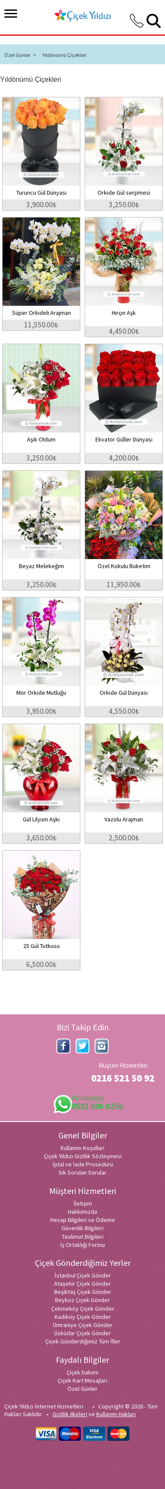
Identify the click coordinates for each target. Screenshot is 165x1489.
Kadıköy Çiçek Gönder (83, 1316)
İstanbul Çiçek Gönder (83, 1275)
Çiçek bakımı (82, 1372)
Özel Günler (82, 1388)
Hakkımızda (82, 1211)
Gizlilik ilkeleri (69, 1414)
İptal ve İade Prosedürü (82, 1164)
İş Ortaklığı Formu (82, 1244)
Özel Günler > (20, 55)
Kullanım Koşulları (82, 1147)
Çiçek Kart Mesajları (82, 1380)
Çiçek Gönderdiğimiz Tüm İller (82, 1341)
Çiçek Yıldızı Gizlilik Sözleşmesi (83, 1156)
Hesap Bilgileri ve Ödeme (82, 1219)
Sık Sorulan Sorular (82, 1172)
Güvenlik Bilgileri (82, 1228)
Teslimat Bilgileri (83, 1236)
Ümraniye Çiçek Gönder (83, 1324)
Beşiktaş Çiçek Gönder (82, 1291)
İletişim (82, 1203)
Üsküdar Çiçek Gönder (82, 1333)
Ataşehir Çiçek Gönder (82, 1283)
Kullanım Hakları (116, 1414)
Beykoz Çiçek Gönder (82, 1299)
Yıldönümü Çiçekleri (64, 55)
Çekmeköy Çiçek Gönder (82, 1308)
